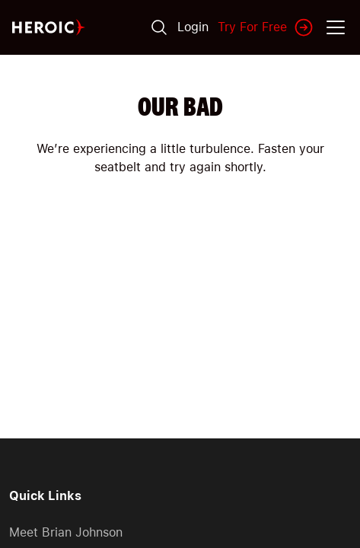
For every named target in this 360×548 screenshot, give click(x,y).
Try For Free (266, 27)
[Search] (159, 27)
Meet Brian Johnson (66, 532)
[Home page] (48, 28)
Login (193, 27)
